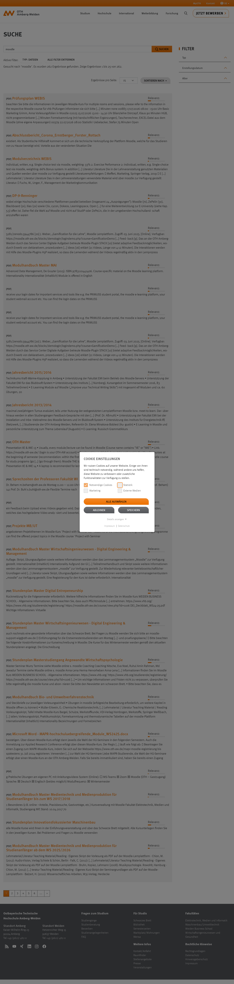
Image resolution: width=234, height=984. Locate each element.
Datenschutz (124, 526)
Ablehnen (99, 510)
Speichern (133, 510)
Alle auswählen (116, 501)
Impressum (109, 526)
